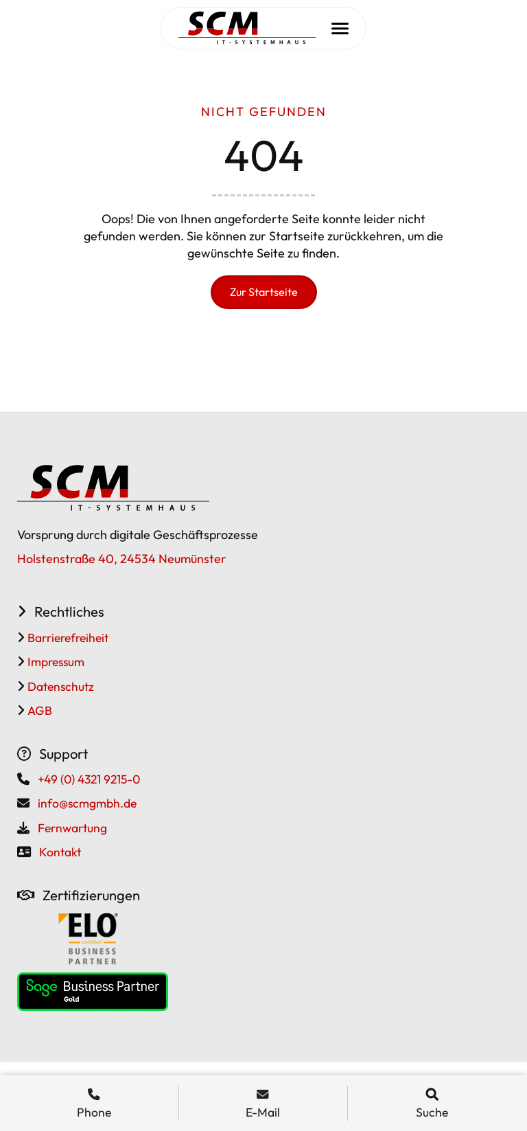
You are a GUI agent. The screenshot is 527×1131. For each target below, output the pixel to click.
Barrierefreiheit (66, 638)
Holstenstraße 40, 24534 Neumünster (121, 559)
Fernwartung (72, 828)
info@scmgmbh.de (87, 803)
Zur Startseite (264, 292)
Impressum (54, 662)
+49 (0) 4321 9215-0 (89, 779)
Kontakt (60, 852)
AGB (38, 710)
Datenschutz (59, 686)
